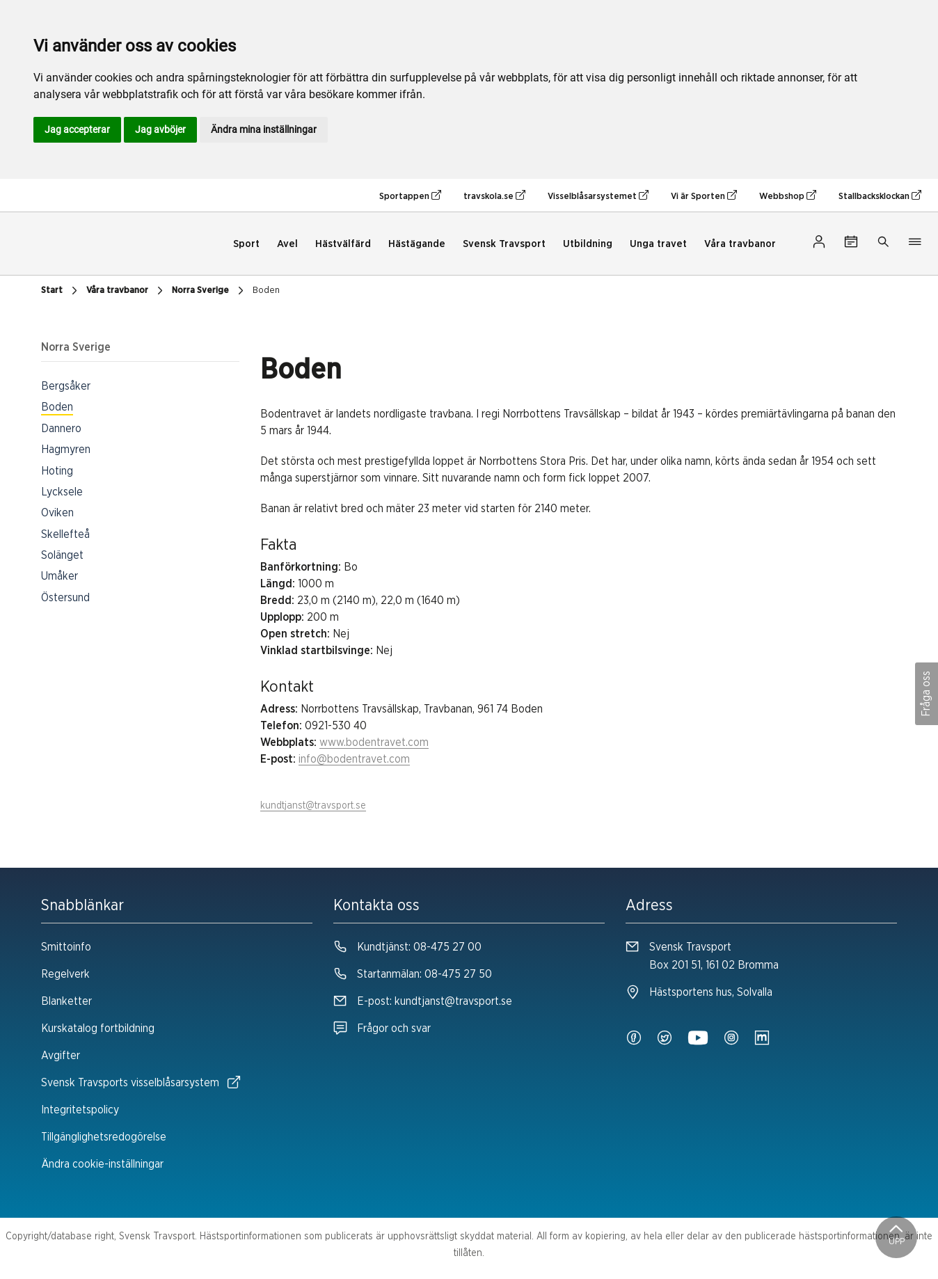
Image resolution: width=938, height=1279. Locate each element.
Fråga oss (926, 694)
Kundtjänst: (407, 947)
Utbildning (587, 244)
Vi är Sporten (704, 195)
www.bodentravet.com (374, 742)
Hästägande (416, 244)
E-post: (422, 1001)
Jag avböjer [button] (160, 129)
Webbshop (787, 195)
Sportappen (410, 195)
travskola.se (494, 195)
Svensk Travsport (504, 244)
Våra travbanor (740, 244)
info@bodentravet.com (354, 759)
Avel (287, 244)
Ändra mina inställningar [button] (264, 129)
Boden (266, 290)
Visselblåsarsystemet (598, 195)
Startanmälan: (412, 974)
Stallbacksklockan (879, 195)
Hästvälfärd (343, 244)
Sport (246, 244)
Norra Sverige (209, 291)
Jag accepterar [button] (77, 129)
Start (61, 291)
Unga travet (658, 244)
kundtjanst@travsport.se (313, 806)
